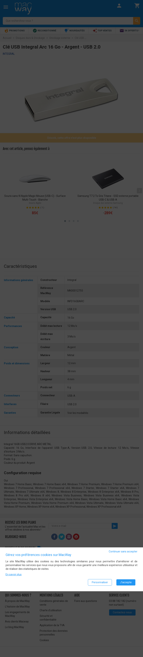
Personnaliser (100, 582)
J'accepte (126, 582)
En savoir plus (14, 574)
